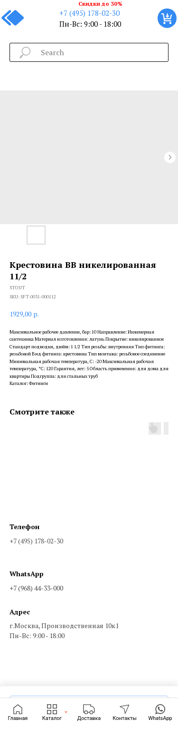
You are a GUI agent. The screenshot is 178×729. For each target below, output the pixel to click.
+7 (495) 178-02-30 (89, 13)
